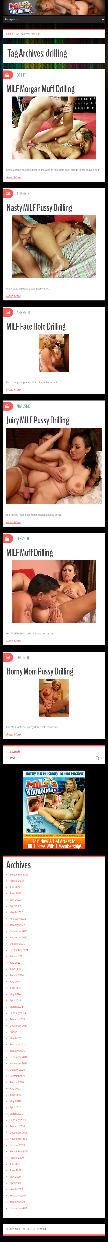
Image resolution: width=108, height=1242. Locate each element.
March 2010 (16, 1113)
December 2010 (18, 1057)
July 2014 (15, 981)
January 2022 (17, 925)
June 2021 (15, 969)
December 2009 (18, 1132)
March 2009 (16, 1189)
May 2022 (15, 899)
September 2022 (19, 874)
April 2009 (15, 1183)
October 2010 (17, 1069)
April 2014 (15, 1000)
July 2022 (15, 887)
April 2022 (15, 906)
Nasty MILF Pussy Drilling (39, 207)
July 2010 (15, 1088)
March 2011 (16, 1038)
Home (9, 34)
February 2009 (18, 1195)
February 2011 (18, 1044)
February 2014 (18, 1013)
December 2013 (18, 1025)
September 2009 (19, 1151)
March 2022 (16, 912)
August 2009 (17, 1157)
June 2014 (15, 987)
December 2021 (18, 931)
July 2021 (15, 962)
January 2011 (17, 1050)
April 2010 (15, 1107)
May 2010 (15, 1101)
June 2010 (15, 1094)
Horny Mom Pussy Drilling (39, 671)
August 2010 (17, 1082)
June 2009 (15, 1170)
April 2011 (15, 1032)
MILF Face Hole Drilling (36, 326)
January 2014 (17, 1019)
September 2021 (19, 950)
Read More (13, 177)
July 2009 (15, 1164)
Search (14, 751)
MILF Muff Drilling (29, 552)
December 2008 (18, 1208)
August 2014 (17, 975)
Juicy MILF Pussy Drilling (37, 420)
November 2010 (18, 1063)
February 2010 (18, 1120)
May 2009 (15, 1176)
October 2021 (17, 943)
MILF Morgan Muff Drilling (40, 89)
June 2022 (15, 893)
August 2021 (17, 956)
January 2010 (17, 1126)
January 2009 (17, 1201)
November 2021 (18, 937)
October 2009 (17, 1145)
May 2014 (15, 994)
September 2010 (19, 1076)
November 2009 (18, 1139)
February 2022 (18, 918)
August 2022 (17, 880)
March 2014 (16, 1006)
